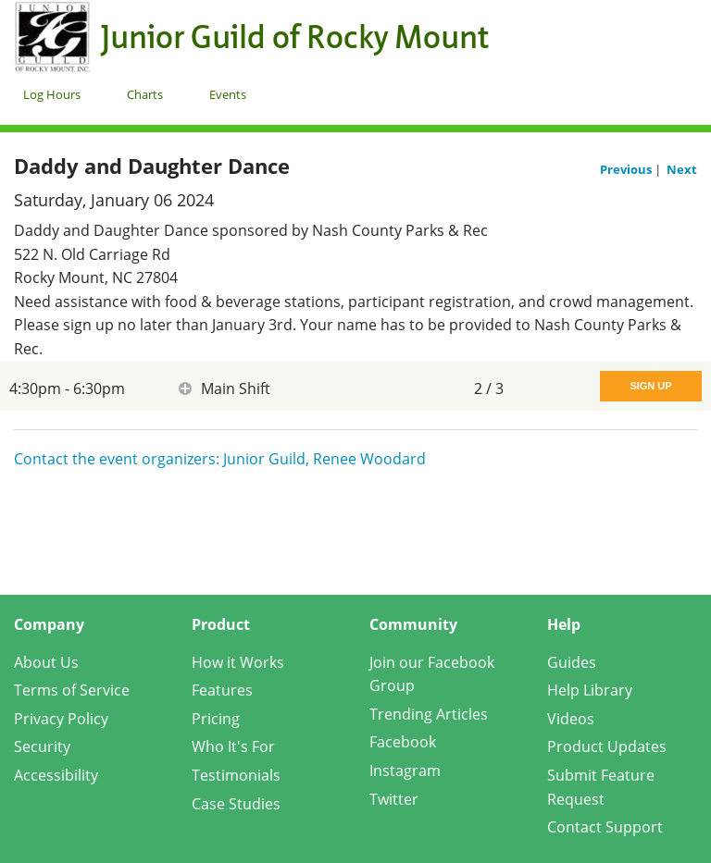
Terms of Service (72, 690)
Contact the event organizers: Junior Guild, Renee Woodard (220, 459)
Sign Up (650, 385)
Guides (571, 662)
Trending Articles (428, 714)
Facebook (402, 742)
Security (42, 746)
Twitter (393, 799)
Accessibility (56, 775)
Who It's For (233, 746)
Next (682, 169)
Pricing (216, 719)
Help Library (589, 690)
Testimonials (236, 775)
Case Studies (236, 804)
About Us (46, 662)
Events (227, 94)
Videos (570, 719)
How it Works (238, 662)
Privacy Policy (61, 719)
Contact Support (605, 827)
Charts (145, 94)
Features (222, 690)
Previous (627, 169)
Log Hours (52, 94)
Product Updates (607, 746)
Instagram (405, 770)
